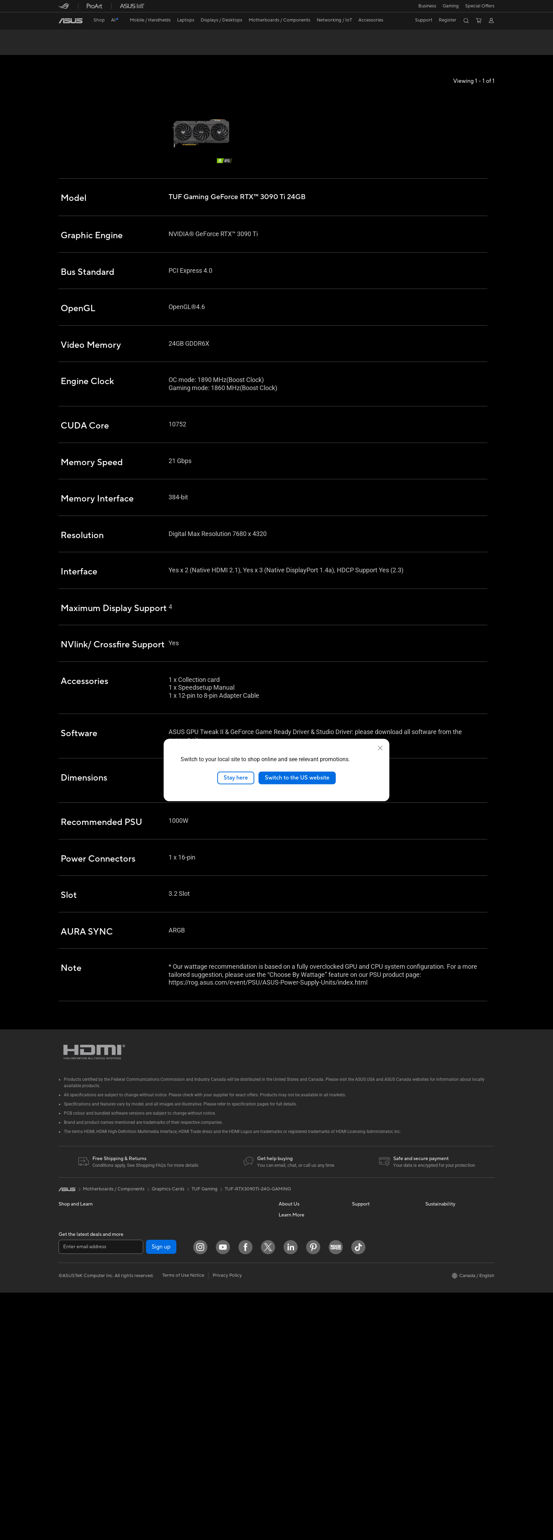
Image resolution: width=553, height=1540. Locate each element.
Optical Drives (147, 1335)
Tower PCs (70, 1357)
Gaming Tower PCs (78, 1368)
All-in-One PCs (74, 1347)
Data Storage (146, 1346)
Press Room (291, 1293)
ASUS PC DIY (293, 1367)
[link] (71, 20)
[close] (380, 748)
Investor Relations (297, 1272)
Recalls (359, 1356)
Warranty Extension (372, 1377)
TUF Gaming (205, 1214)
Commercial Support (374, 1282)
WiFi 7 (138, 1367)
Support (154, 48)
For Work (68, 1272)
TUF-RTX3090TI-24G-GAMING (258, 1214)
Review (128, 48)
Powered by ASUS (298, 1409)
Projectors (69, 1336)
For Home (69, 1262)
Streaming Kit (218, 1330)
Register (447, 20)
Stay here (236, 777)
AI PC (285, 1346)
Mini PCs (141, 1240)
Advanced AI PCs (297, 1441)
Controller (215, 1373)
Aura (283, 1462)
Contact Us (364, 1293)
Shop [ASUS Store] (99, 20)
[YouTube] (223, 1494)
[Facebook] (245, 1494)
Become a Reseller (298, 1378)
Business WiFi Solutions (228, 1267)
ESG (430, 1240)
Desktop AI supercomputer (232, 1277)
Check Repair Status (373, 1272)
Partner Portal (293, 1357)
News (284, 1282)
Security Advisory (370, 1367)
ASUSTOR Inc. (294, 1314)
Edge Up (288, 1388)
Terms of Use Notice (183, 1523)
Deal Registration (370, 1303)
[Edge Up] (336, 1494)
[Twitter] (268, 1494)
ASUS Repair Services (375, 1250)
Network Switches (223, 1256)
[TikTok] (358, 1494)
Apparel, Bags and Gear (229, 1341)
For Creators (72, 1283)
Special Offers (479, 6)
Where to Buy (293, 1303)
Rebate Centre (367, 1346)
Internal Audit (293, 1261)
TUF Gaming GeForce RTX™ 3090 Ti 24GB (127, 36)
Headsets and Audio (225, 1320)
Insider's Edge (293, 1399)
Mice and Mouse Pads (227, 1309)
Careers (287, 1325)
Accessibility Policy (298, 1431)
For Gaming (71, 1304)
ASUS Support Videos (375, 1261)
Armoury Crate (294, 1452)
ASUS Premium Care (373, 1240)
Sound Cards (145, 1325)
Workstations (145, 1250)
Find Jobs (289, 1250)
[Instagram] (200, 1494)
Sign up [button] (161, 1494)
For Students (72, 1293)
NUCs (65, 1378)
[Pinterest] (313, 1494)
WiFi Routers (145, 1389)
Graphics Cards (148, 1304)
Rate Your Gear (294, 1420)
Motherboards (147, 1272)
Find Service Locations (375, 1314)
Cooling (140, 1293)
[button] (427, 6)
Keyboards (215, 1299)
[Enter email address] (101, 1494)
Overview (68, 48)
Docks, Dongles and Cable (231, 1362)
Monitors (68, 1326)
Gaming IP (215, 1383)
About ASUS (292, 1240)
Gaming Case (145, 1283)
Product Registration (374, 1335)
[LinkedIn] (291, 1494)
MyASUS (361, 1325)
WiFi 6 (138, 1378)
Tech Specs (99, 48)
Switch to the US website (297, 777)
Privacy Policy (227, 1523)
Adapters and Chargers (228, 1352)
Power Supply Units (152, 1314)
